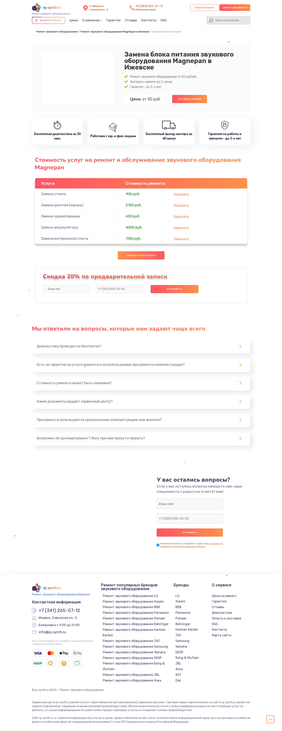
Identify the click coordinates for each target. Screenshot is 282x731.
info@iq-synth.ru (52, 632)
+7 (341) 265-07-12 (149, 6)
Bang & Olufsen (187, 658)
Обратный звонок (234, 7)
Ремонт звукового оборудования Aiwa (132, 680)
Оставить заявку (189, 99)
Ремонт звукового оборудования (57, 31)
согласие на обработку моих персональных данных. (191, 545)
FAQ (163, 20)
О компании (91, 20)
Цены (74, 20)
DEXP (179, 652)
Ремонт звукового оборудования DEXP (132, 658)
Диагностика (222, 613)
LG (177, 596)
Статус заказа (204, 7)
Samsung (182, 641)
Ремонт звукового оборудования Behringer (136, 624)
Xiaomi (180, 601)
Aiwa (179, 669)
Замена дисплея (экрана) (62, 205)
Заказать (181, 194)
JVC (178, 635)
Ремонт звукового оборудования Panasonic (136, 613)
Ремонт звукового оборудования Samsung (135, 646)
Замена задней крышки (60, 216)
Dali (178, 680)
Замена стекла (53, 194)
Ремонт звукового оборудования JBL (131, 675)
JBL (178, 663)
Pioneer (181, 618)
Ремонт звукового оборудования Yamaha (134, 652)
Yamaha (181, 646)
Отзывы (131, 20)
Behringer (182, 624)
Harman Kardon (186, 629)
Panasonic (183, 613)
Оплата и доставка (226, 618)
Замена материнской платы (64, 238)
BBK (178, 607)
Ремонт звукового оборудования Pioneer (134, 618)
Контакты (148, 20)
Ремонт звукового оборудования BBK (131, 607)
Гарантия (113, 20)
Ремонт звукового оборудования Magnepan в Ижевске (114, 31)
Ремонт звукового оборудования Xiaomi (133, 601)
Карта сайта (221, 635)
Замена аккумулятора (59, 227)
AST (178, 675)
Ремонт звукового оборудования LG (130, 596)
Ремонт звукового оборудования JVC (131, 641)
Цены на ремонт (224, 596)
